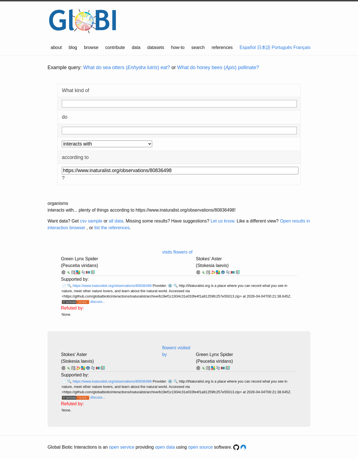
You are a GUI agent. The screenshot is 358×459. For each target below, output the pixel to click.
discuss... (97, 301)
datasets (155, 47)
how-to (178, 47)
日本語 (263, 47)
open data (165, 447)
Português (282, 47)
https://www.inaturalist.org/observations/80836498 (113, 286)
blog (73, 47)
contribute (115, 47)
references (222, 47)
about (56, 47)
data (136, 47)
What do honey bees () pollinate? (218, 67)
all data (116, 221)
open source (200, 447)
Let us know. (223, 221)
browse (91, 47)
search (198, 47)
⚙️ (170, 286)
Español (248, 47)
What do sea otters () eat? (126, 67)
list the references (111, 227)
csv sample (91, 221)
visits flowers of (177, 252)
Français (301, 47)
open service (122, 447)
